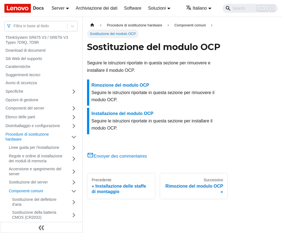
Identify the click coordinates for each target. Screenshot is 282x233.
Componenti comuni (26, 191)
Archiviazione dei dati (96, 8)
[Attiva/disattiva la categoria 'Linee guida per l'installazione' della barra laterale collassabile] (74, 147)
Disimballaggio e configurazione (33, 126)
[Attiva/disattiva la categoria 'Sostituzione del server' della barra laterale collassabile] (74, 182)
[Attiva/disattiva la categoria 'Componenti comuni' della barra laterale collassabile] (74, 191)
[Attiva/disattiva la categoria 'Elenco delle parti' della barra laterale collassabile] (74, 117)
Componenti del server (25, 108)
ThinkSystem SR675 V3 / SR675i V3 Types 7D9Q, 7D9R (37, 40)
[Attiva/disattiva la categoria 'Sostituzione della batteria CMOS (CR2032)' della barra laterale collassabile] (74, 215)
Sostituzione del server (28, 182)
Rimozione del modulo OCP (120, 85)
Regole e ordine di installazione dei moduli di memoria (36, 158)
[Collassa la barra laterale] (41, 227)
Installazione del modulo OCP (122, 113)
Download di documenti (26, 50)
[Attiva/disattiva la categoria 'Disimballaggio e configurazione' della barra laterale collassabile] (74, 126)
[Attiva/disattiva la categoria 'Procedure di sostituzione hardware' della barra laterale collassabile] (74, 136)
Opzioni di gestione (22, 100)
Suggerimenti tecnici (23, 75)
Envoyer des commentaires (117, 156)
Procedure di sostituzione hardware (27, 136)
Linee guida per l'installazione (34, 147)
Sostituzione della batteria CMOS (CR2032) (34, 215)
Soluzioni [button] (157, 8)
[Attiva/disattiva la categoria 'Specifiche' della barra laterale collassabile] (74, 91)
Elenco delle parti (20, 117)
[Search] (250, 8)
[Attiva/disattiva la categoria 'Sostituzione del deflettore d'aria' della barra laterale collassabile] (74, 202)
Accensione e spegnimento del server (35, 171)
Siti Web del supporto (24, 58)
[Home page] (92, 25)
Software (132, 8)
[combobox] (14, 26)
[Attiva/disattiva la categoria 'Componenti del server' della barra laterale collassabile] (74, 108)
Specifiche (14, 91)
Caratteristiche (18, 66)
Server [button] (57, 8)
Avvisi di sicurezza (21, 83)
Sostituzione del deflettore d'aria (34, 202)
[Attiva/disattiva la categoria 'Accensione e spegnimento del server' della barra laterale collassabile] (74, 171)
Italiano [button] (196, 8)
